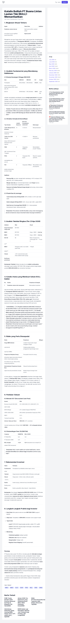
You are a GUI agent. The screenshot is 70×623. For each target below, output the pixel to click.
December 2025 (54, 75)
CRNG (40, 587)
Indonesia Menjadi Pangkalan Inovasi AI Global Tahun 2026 (57, 112)
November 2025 (55, 77)
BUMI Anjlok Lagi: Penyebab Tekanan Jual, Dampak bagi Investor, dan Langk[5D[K (23, 612)
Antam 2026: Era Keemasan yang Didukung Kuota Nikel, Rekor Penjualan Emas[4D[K (23, 602)
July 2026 (52, 59)
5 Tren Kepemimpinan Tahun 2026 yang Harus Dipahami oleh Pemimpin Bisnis (56, 100)
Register (65, 2)
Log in (59, 2)
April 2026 (53, 66)
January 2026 (54, 72)
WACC (6, 587)
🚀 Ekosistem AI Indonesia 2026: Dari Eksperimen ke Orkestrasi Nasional (56, 107)
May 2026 (53, 64)
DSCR (21, 587)
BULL (31, 587)
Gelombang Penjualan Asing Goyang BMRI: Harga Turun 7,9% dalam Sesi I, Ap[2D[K (9, 612)
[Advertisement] (57, 29)
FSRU (36, 587)
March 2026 (54, 68)
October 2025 (54, 79)
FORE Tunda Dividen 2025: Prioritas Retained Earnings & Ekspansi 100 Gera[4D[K (9, 602)
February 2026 (54, 70)
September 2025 (54, 81)
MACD (11, 587)
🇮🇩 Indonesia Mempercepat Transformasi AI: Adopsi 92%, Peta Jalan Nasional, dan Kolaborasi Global (57, 119)
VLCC (16, 587)
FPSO (26, 587)
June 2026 (53, 62)
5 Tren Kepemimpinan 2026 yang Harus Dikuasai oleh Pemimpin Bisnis (56, 93)
